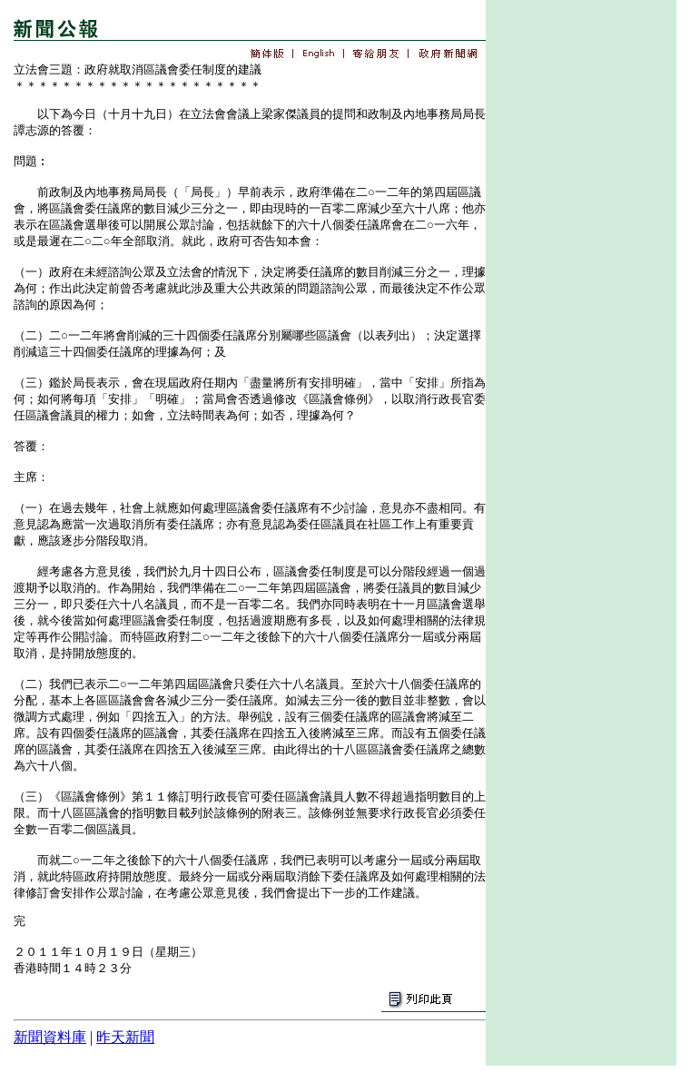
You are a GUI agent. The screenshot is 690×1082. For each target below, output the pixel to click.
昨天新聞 (125, 1037)
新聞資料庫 (50, 1037)
